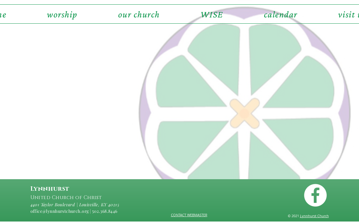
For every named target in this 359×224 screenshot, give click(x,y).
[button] (139, 14)
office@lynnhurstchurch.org (59, 211)
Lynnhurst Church (314, 215)
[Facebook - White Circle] (315, 195)
